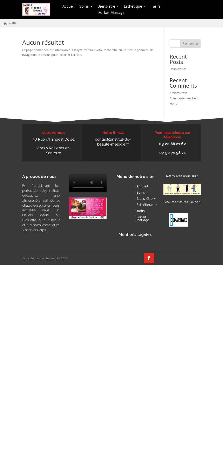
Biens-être (106, 7)
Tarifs (156, 7)
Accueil (68, 7)
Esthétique (133, 7)
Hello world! (178, 69)
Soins (84, 7)
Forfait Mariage (111, 13)
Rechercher (190, 43)
